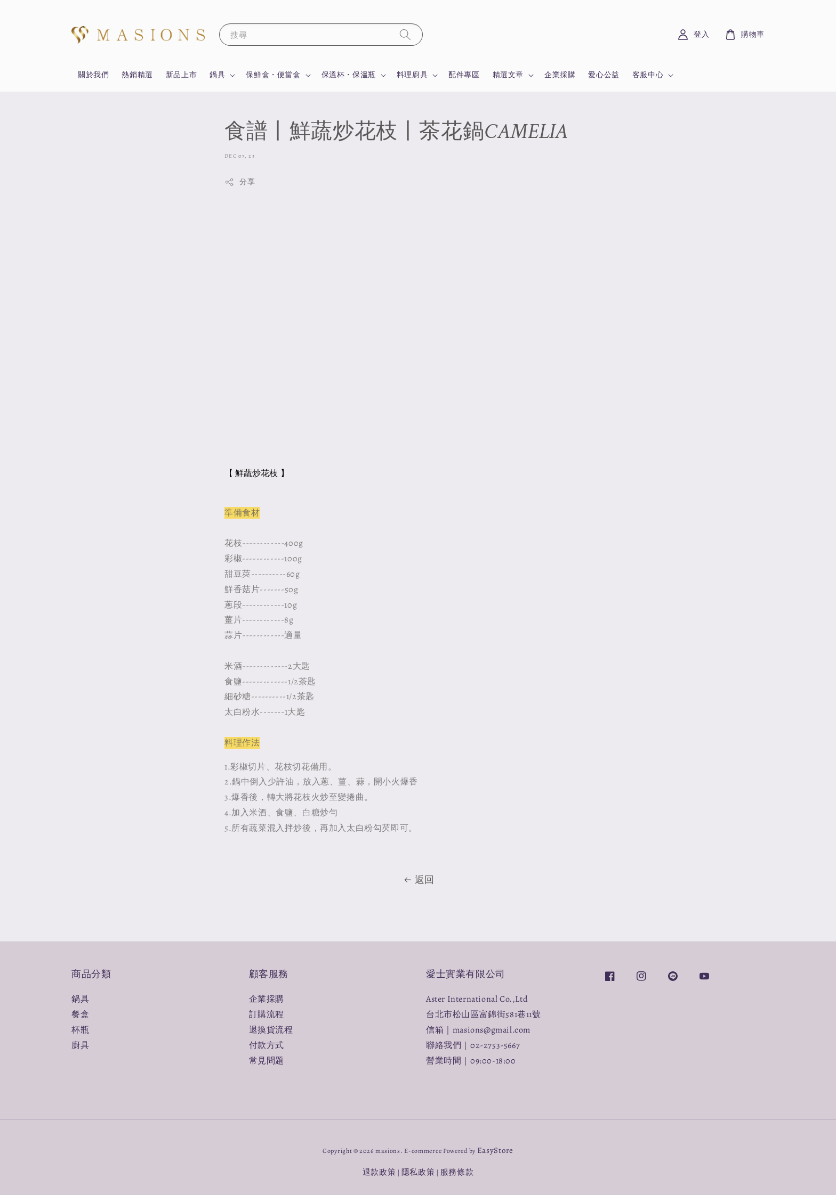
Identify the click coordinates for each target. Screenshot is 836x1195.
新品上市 (181, 75)
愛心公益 (603, 75)
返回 (418, 879)
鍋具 (217, 75)
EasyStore (495, 1150)
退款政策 (379, 1172)
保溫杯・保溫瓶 (348, 75)
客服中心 (647, 75)
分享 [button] (239, 182)
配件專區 (463, 75)
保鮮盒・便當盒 (273, 75)
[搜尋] (405, 34)
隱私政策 (418, 1172)
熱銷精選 (137, 75)
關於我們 (93, 75)
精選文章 (508, 75)
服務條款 (457, 1172)
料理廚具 (412, 75)
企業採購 (559, 75)
